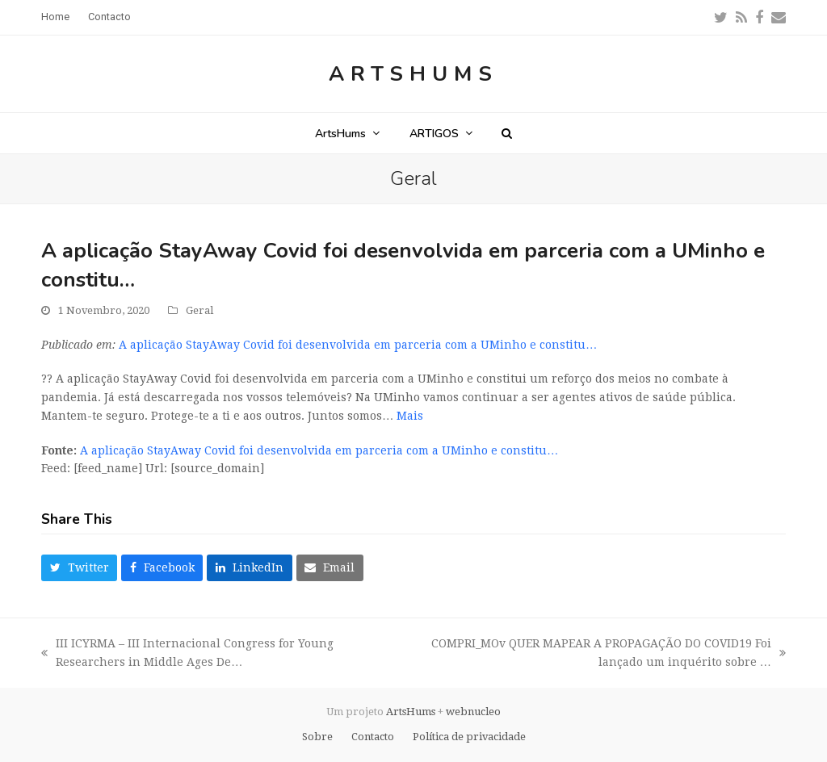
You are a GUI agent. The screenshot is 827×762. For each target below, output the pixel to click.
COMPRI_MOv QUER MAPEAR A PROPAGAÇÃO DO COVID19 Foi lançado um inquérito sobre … (594, 654)
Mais (410, 415)
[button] (507, 133)
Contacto (372, 737)
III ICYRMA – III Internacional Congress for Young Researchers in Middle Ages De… (187, 654)
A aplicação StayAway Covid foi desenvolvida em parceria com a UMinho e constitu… (358, 344)
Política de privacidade (469, 737)
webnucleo (473, 711)
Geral (199, 310)
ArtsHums (413, 74)
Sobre (317, 737)
